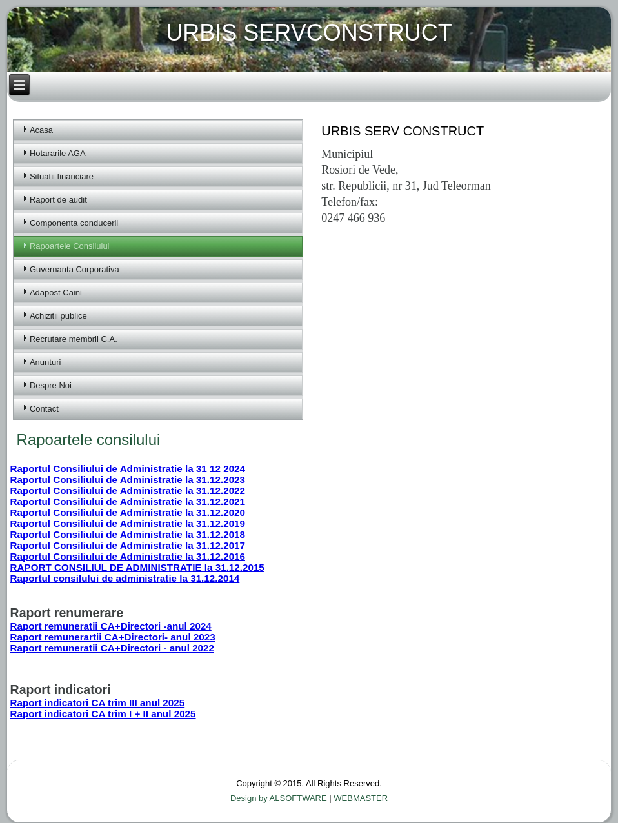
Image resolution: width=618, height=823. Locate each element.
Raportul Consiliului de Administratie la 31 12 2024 (127, 468)
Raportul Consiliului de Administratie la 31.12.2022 (127, 490)
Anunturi (45, 362)
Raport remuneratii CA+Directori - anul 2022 (112, 647)
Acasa (41, 130)
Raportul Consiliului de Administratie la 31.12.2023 (127, 479)
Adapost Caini (56, 292)
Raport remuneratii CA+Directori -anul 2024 (111, 625)
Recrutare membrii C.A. (73, 339)
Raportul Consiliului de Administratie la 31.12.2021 (127, 501)
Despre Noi (51, 385)
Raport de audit (58, 199)
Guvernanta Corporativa (74, 269)
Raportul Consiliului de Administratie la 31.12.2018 (127, 534)
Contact (44, 408)
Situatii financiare (62, 176)
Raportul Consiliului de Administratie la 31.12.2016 (127, 556)
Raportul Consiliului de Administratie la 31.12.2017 (127, 545)
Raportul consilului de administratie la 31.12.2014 (125, 578)
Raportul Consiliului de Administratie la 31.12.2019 (127, 523)
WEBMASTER (361, 798)
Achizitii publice (58, 316)
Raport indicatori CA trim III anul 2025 (97, 702)
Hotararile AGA (58, 153)
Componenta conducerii (74, 223)
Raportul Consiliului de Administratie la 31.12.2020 (127, 512)
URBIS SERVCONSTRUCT (309, 32)
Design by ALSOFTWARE (279, 798)
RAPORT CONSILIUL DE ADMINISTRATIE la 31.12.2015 (137, 567)
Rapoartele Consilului (70, 246)
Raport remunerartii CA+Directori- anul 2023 (112, 636)
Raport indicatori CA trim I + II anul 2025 (103, 713)
